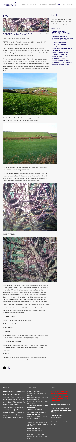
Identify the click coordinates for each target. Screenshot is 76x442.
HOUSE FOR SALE (67, 4)
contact (52, 4)
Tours (23, 4)
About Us (6, 388)
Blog (58, 4)
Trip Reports (43, 4)
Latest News (55, 28)
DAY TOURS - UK (32, 4)
